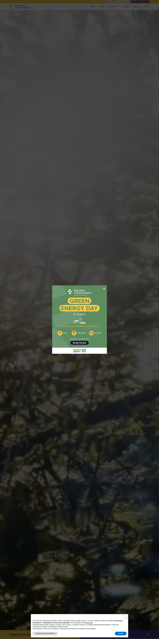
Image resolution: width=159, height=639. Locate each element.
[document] (79, 319)
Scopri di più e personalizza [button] (45, 633)
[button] (125, 617)
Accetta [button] (120, 633)
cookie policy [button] (89, 623)
